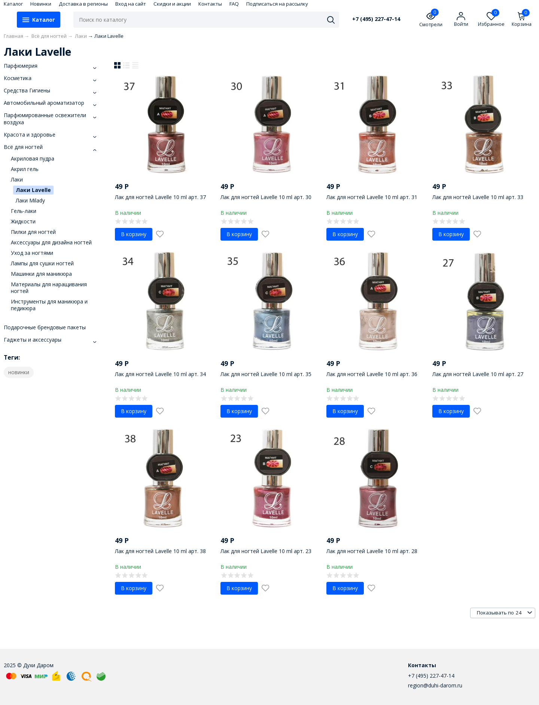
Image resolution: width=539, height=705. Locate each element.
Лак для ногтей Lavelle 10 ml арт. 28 (371, 551)
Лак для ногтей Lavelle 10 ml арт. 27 (477, 374)
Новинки (40, 3)
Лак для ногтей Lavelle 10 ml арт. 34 (160, 374)
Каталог (13, 3)
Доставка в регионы (83, 3)
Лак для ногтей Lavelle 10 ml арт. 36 (371, 374)
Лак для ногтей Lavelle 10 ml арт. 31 (371, 197)
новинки (18, 372)
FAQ (234, 3)
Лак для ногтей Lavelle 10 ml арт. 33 (477, 197)
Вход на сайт (130, 3)
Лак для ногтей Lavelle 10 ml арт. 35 (265, 374)
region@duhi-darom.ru (435, 685)
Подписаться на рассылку (277, 3)
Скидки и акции (172, 3)
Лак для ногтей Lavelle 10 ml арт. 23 (265, 551)
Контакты (210, 3)
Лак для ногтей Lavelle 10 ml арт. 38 (160, 551)
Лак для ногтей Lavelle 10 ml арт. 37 (160, 197)
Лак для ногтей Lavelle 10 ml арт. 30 (265, 197)
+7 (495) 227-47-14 (376, 19)
